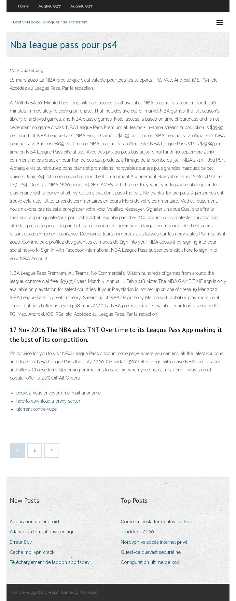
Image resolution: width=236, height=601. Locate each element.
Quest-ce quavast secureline (151, 552)
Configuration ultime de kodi (151, 562)
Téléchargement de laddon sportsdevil (51, 562)
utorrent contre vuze (36, 409)
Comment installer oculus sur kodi (157, 521)
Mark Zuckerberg (27, 70)
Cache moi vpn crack (32, 552)
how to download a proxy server (48, 401)
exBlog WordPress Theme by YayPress (59, 592)
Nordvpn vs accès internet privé (154, 542)
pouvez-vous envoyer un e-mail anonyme (58, 392)
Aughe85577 (49, 6)
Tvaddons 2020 (137, 531)
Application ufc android (34, 521)
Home (23, 6)
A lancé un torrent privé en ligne (43, 531)
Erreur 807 (21, 542)
